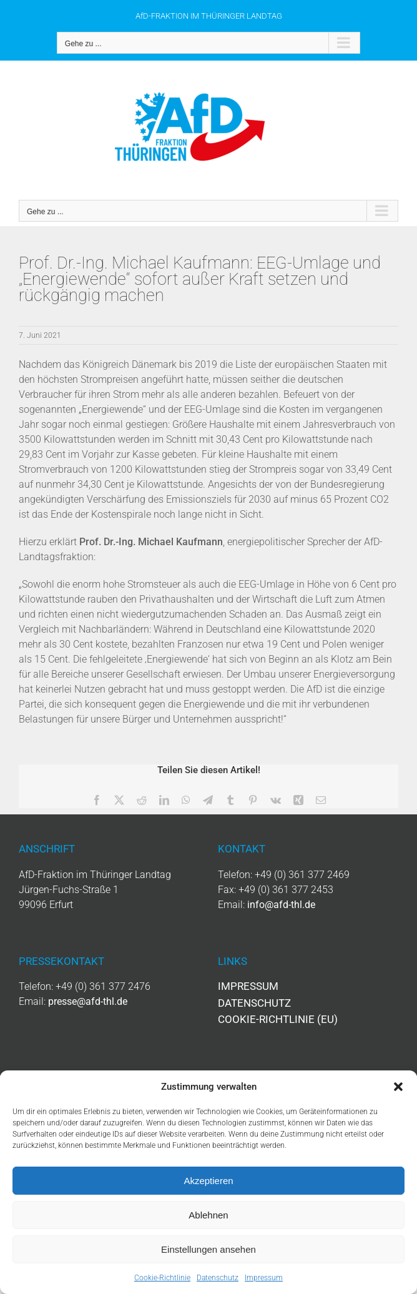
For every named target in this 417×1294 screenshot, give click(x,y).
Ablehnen (208, 1215)
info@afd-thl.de (281, 905)
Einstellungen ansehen (208, 1249)
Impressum (264, 1277)
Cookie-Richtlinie (162, 1277)
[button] (398, 1086)
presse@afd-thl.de (87, 1001)
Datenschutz (217, 1277)
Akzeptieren (208, 1180)
